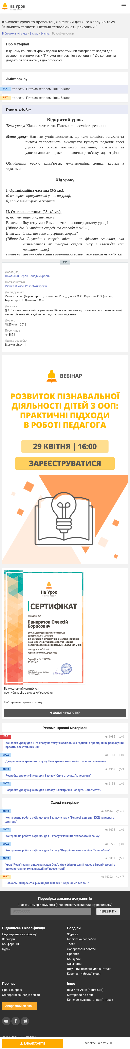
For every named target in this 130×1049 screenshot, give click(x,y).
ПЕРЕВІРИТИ (107, 911)
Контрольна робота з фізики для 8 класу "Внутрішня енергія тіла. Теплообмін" (57, 850)
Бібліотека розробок (81, 939)
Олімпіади (74, 964)
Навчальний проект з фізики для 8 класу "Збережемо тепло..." (47, 883)
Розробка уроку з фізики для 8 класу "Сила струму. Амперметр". (48, 775)
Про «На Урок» (12, 990)
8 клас (19, 286)
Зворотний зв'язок (19, 1006)
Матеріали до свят (80, 995)
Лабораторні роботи (81, 949)
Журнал (72, 934)
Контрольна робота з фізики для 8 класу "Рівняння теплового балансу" (52, 836)
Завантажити (32, 1043)
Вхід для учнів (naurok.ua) (85, 990)
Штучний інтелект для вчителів (89, 969)
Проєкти (73, 954)
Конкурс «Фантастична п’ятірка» (90, 1000)
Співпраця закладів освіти (21, 995)
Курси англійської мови (84, 973)
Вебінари (8, 939)
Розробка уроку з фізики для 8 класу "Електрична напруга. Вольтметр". (53, 790)
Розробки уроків (36, 286)
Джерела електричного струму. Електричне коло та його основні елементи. (56, 761)
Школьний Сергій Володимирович (27, 276)
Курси (6, 949)
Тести (71, 944)
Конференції (11, 944)
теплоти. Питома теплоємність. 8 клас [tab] (41, 89)
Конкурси (74, 959)
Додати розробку (65, 712)
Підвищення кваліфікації (19, 934)
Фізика (9, 286)
